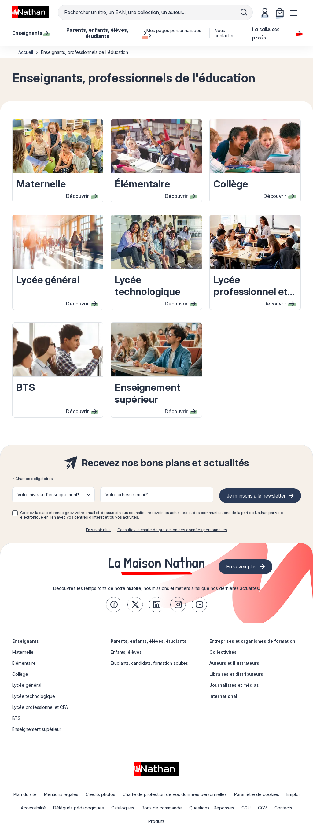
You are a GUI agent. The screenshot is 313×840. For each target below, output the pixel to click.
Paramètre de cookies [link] (256, 794)
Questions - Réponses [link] (211, 807)
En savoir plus (98, 529)
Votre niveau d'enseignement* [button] (48, 494)
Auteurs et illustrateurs (234, 663)
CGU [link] (246, 807)
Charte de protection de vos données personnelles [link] (175, 794)
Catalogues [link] (122, 807)
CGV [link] (262, 807)
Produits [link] (156, 821)
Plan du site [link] (25, 794)
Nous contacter (224, 33)
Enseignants (25, 641)
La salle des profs (276, 33)
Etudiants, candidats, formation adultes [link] (149, 663)
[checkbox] (15, 513)
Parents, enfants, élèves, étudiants (148, 641)
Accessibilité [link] (33, 807)
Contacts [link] (283, 807)
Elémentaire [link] (24, 663)
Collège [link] (20, 674)
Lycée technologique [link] (33, 696)
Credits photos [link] (100, 794)
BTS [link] (16, 718)
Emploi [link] (293, 794)
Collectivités (223, 652)
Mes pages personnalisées (173, 33)
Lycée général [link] (26, 685)
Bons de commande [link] (162, 807)
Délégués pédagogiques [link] (78, 807)
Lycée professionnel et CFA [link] (40, 707)
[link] (113, 604)
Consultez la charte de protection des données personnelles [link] (172, 529)
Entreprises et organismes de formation (252, 641)
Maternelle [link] (23, 652)
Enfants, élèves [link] (126, 652)
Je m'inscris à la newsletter (256, 496)
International (223, 696)
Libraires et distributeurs (236, 674)
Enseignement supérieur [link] (36, 729)
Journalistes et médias (234, 685)
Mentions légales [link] (61, 794)
